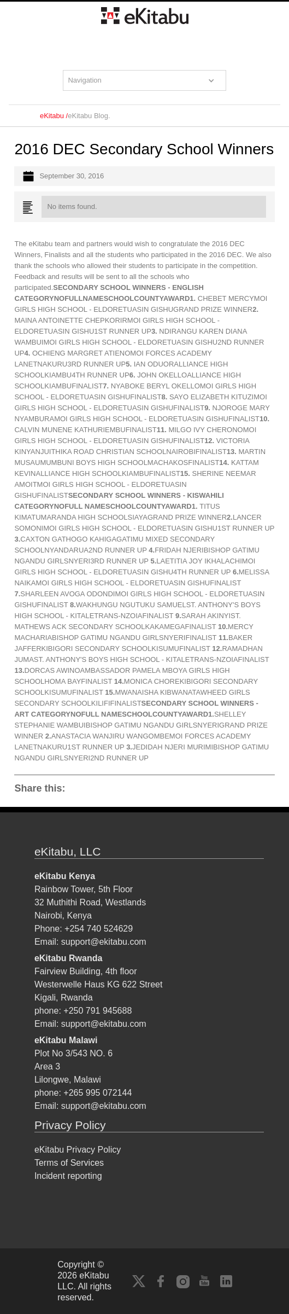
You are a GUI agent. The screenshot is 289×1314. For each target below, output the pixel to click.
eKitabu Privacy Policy (77, 1149)
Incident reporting (68, 1176)
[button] (144, 80)
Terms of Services (69, 1162)
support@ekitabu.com (103, 941)
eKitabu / (54, 116)
